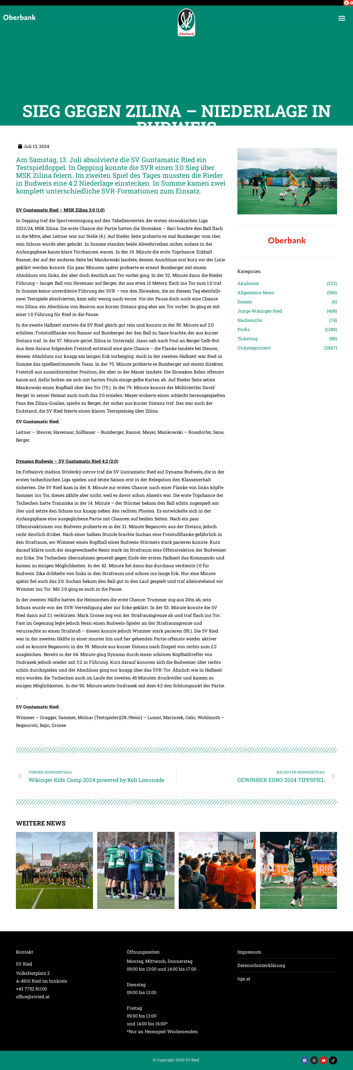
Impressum (249, 952)
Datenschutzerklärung (261, 965)
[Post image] (54, 870)
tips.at (244, 979)
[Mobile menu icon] (341, 18)
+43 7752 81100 (31, 989)
